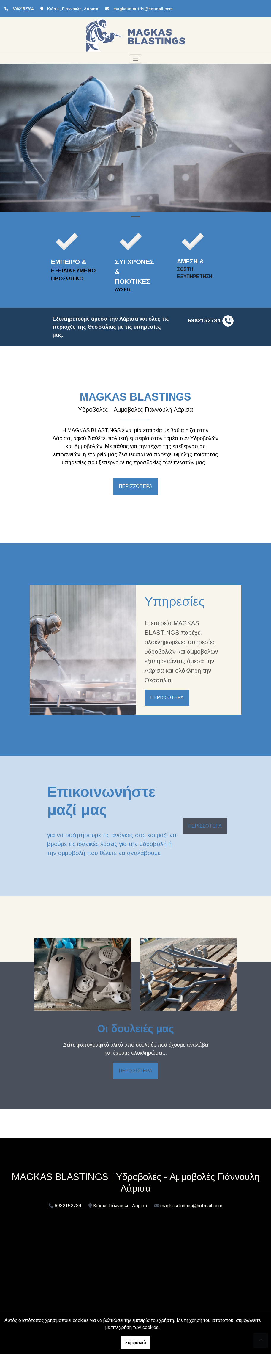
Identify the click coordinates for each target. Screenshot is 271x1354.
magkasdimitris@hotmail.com (143, 9)
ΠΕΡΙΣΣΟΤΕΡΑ (135, 486)
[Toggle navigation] (135, 59)
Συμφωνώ (135, 1342)
